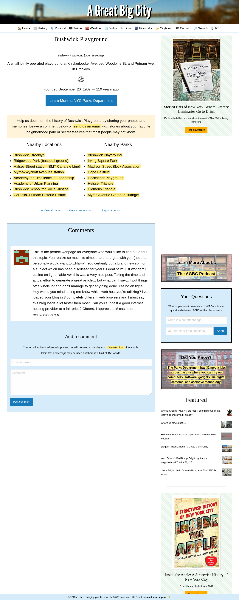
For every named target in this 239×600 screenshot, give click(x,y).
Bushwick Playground (105, 155)
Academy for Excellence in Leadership (44, 178)
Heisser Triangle (100, 183)
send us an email (87, 126)
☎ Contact (182, 28)
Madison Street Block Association (114, 166)
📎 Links (125, 28)
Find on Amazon (196, 130)
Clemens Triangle (101, 189)
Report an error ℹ (111, 210)
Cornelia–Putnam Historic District (40, 195)
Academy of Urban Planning (36, 183)
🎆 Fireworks (143, 28)
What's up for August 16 (173, 422)
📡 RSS (216, 28)
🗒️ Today (110, 28)
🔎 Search (200, 28)
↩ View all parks (50, 210)
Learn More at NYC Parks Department (81, 101)
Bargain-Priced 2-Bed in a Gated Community (184, 446)
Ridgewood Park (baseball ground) (41, 161)
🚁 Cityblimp (163, 28)
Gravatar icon (116, 347)
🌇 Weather (93, 28)
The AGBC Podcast (196, 273)
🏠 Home (24, 28)
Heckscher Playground (105, 178)
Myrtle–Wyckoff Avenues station (39, 172)
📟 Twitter (75, 28)
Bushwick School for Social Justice (41, 189)
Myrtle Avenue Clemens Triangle (113, 195)
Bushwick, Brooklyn (29, 155)
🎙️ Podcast (58, 28)
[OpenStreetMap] (94, 55)
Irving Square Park (102, 161)
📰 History (40, 28)
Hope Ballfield (99, 172)
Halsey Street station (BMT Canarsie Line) (47, 166)
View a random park (81, 210)
